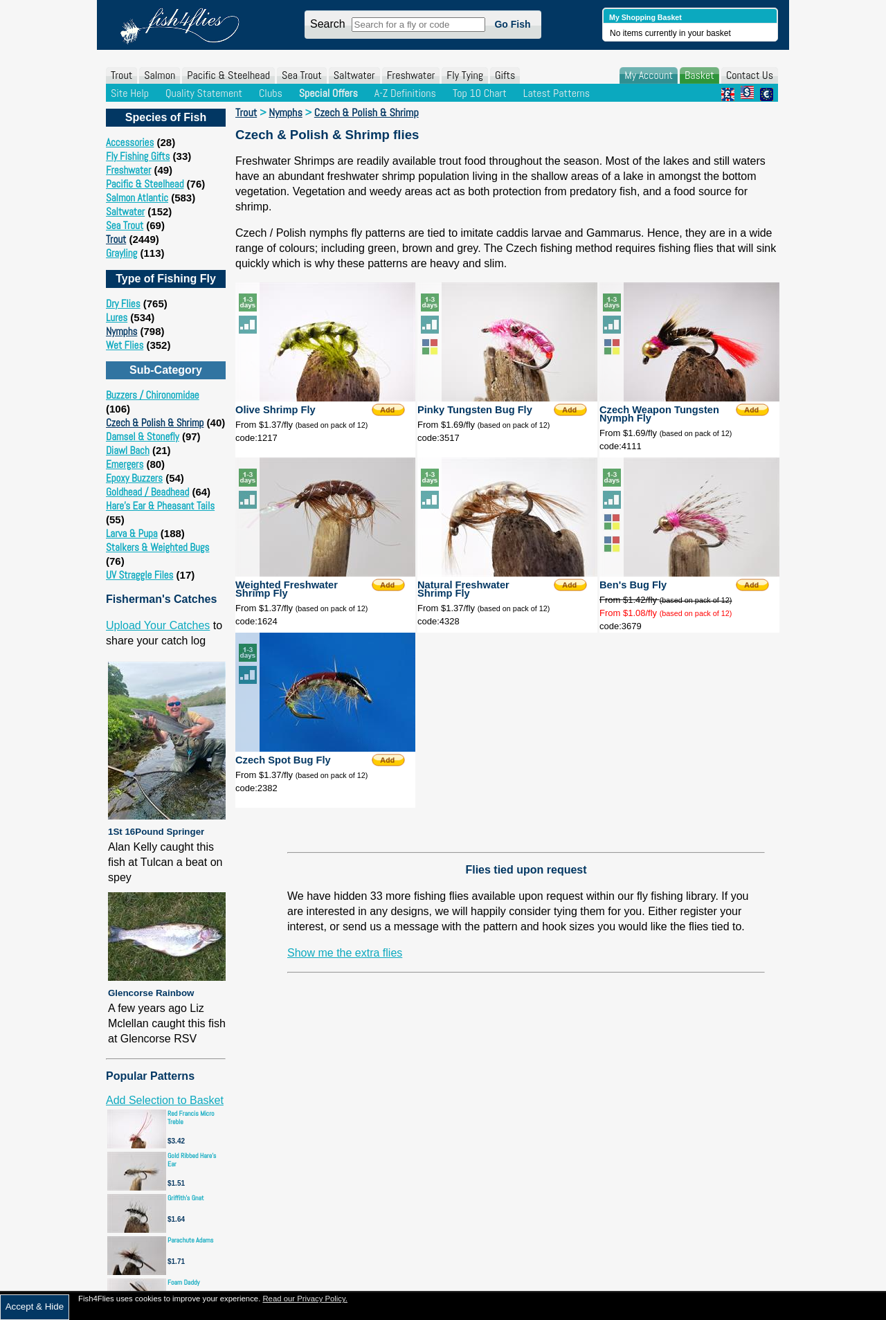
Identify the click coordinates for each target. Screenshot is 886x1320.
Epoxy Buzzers (134, 478)
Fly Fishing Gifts (138, 156)
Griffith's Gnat (186, 1197)
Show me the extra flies (344, 953)
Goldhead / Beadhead (147, 491)
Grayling (121, 253)
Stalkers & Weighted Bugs (157, 547)
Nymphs (121, 331)
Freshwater (411, 75)
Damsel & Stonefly (142, 436)
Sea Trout (302, 75)
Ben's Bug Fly (633, 584)
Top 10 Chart (480, 93)
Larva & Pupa (132, 533)
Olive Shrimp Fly (275, 409)
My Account (648, 75)
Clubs (270, 93)
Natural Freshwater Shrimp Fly (463, 589)
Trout (121, 75)
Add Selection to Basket (165, 1100)
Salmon (159, 75)
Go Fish (512, 24)
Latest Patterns (556, 93)
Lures (116, 317)
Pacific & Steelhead (228, 75)
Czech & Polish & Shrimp (155, 422)
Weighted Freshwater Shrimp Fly (286, 589)
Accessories (130, 142)
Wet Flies (124, 345)
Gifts (505, 75)
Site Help (130, 93)
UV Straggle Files (139, 574)
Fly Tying (464, 75)
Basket (699, 75)
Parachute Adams (190, 1240)
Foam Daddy (183, 1282)
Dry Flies (123, 303)
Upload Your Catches (158, 625)
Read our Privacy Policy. (304, 1298)
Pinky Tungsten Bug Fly (474, 409)
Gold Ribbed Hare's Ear (192, 1159)
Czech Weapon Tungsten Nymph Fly (659, 414)
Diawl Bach (128, 450)
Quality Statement (203, 93)
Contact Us (749, 75)
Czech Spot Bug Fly (283, 760)
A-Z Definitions (405, 93)
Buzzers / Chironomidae (152, 394)
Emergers (124, 464)
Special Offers (328, 93)
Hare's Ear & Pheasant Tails (160, 505)
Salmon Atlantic (137, 197)
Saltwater (354, 75)
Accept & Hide (35, 1306)
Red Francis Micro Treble (191, 1117)
